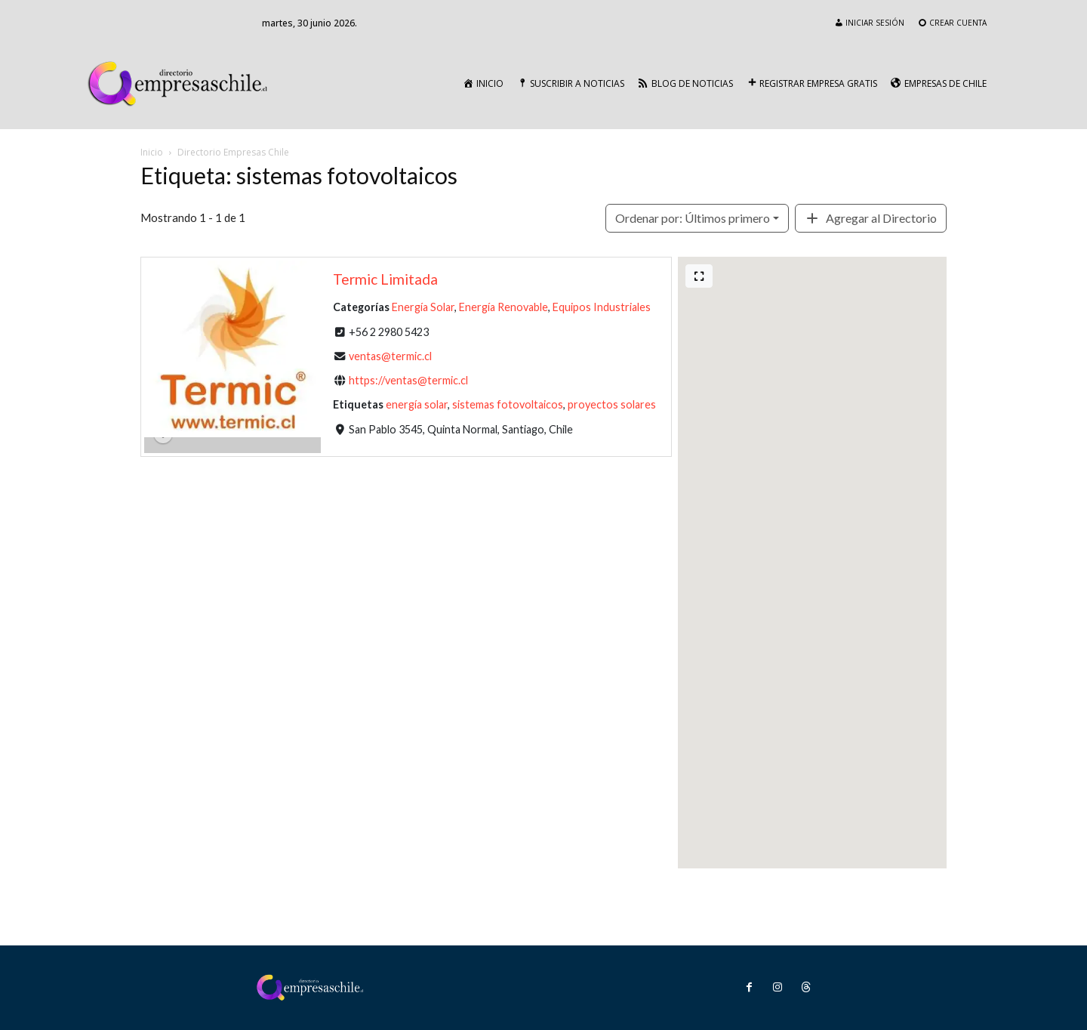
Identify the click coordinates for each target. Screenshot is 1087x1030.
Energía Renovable (503, 307)
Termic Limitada (385, 279)
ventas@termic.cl (390, 356)
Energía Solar (423, 307)
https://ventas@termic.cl (408, 380)
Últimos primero (692, 218)
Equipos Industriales (602, 307)
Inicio (151, 152)
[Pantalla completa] (699, 276)
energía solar (417, 404)
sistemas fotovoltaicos (507, 404)
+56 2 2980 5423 (389, 331)
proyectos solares (612, 404)
